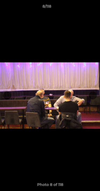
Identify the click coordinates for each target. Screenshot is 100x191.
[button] (81, 7)
